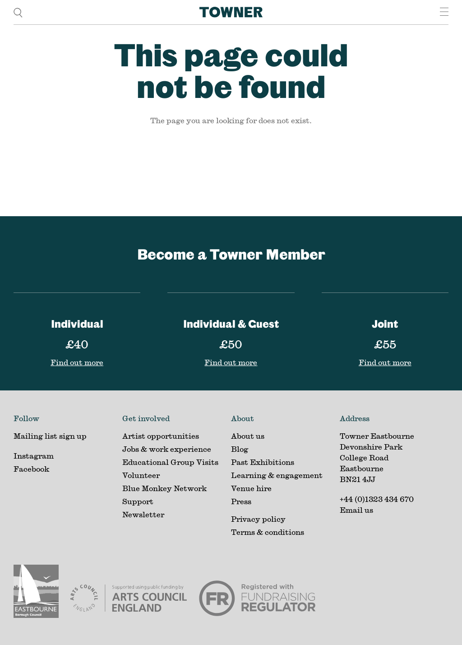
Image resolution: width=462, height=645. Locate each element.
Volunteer (141, 475)
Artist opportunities (160, 436)
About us (247, 436)
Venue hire (251, 488)
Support (137, 501)
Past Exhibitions (262, 462)
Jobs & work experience (166, 449)
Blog (239, 449)
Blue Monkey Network (164, 488)
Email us (356, 510)
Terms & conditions (267, 532)
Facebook (31, 468)
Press (241, 501)
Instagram (34, 455)
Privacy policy (258, 519)
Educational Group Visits (170, 462)
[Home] (231, 12)
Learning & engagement (277, 475)
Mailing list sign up (50, 436)
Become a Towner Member (231, 254)
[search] (18, 12)
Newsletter (143, 514)
